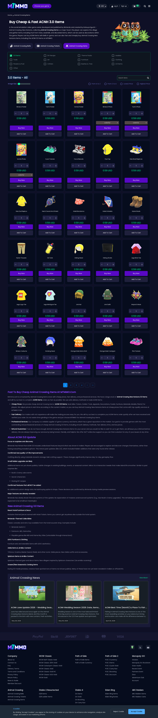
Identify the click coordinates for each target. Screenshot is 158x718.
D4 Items (78, 694)
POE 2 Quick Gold (111, 666)
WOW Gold (43, 677)
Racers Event (137, 669)
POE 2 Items (109, 663)
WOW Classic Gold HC (47, 672)
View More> (143, 578)
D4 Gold (78, 697)
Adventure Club (138, 677)
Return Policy (13, 677)
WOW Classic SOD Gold (48, 674)
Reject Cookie (118, 711)
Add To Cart (21, 134)
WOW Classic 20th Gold (48, 663)
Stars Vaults (136, 666)
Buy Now (21, 128)
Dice (134, 674)
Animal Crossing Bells (16, 694)
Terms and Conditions (16, 672)
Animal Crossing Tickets (17, 697)
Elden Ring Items (111, 694)
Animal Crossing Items (16, 700)
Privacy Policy (13, 674)
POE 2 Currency (111, 660)
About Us (11, 660)
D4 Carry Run (80, 703)
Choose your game (41, 6)
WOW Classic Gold (46, 669)
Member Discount (14, 683)
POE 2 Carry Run (111, 669)
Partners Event (137, 672)
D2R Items (43, 694)
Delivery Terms (13, 669)
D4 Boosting (79, 700)
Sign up (124, 6)
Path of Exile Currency (83, 663)
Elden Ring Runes (111, 697)
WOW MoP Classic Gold (48, 660)
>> (93, 385)
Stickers (135, 660)
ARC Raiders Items (139, 694)
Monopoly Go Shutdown (141, 663)
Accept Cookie (136, 711)
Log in (116, 6)
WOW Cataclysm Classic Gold (50, 666)
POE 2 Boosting (111, 672)
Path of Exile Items (82, 660)
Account (135, 680)
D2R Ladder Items (45, 697)
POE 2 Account (111, 674)
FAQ (9, 666)
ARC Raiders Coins (139, 697)
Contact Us (12, 663)
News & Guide (13, 680)
